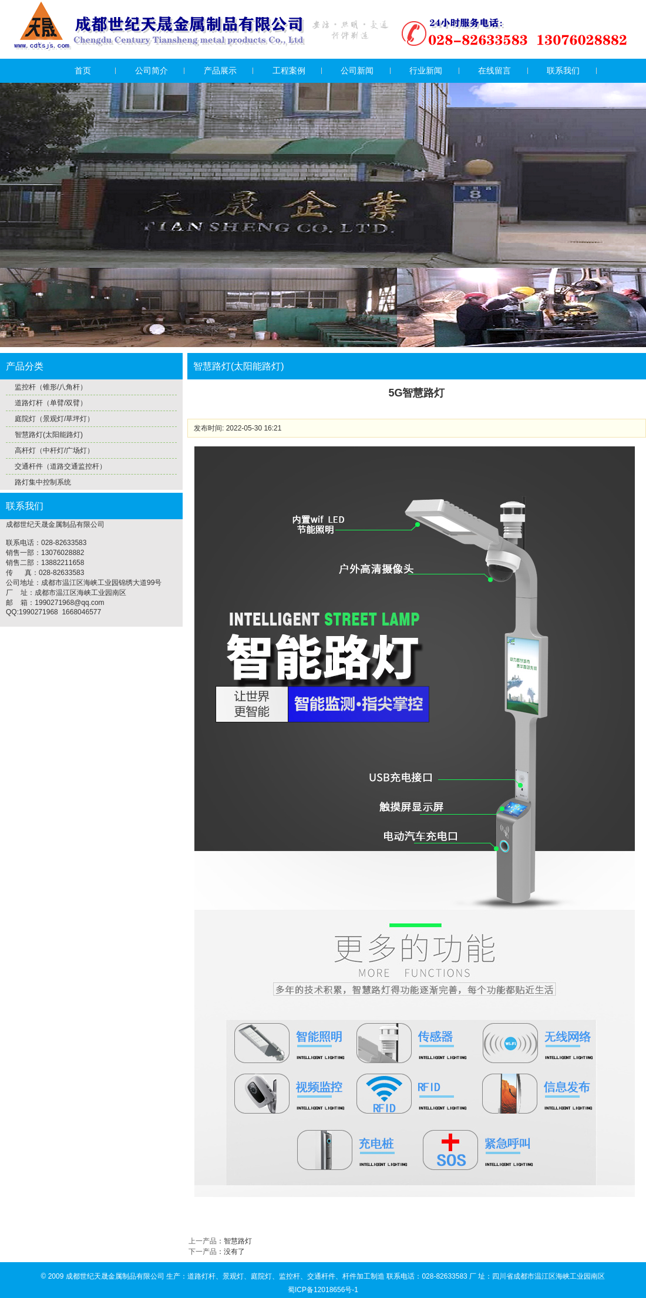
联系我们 (563, 70)
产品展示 (220, 70)
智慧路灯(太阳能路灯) (49, 435)
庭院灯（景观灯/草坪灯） (54, 419)
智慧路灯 (238, 1241)
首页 (83, 70)
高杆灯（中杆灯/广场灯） (54, 450)
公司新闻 (357, 70)
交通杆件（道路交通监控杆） (60, 466)
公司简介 (151, 70)
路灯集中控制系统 (43, 482)
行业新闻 (425, 70)
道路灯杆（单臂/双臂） (51, 403)
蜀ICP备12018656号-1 (323, 1290)
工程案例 (288, 70)
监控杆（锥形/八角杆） (51, 387)
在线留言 (494, 70)
